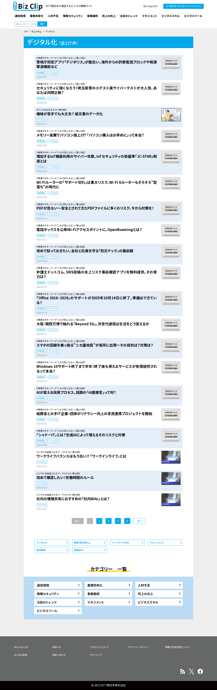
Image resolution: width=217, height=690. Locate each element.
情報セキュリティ (48, 593)
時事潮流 (41, 72)
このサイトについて (99, 647)
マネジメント (95, 602)
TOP (26, 31)
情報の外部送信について (177, 647)
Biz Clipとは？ (150, 6)
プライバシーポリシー (138, 647)
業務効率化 (95, 585)
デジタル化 (52, 72)
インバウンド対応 (120, 542)
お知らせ (56, 647)
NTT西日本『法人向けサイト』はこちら (183, 6)
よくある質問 (20, 655)
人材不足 (144, 585)
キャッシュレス (157, 542)
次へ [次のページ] (139, 521)
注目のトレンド (47, 602)
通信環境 (43, 585)
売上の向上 (37, 31)
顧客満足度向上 (82, 542)
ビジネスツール (47, 610)
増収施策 (41, 550)
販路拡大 (79, 550)
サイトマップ (96, 655)
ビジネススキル (148, 602)
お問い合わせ (59, 655)
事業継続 (93, 593)
